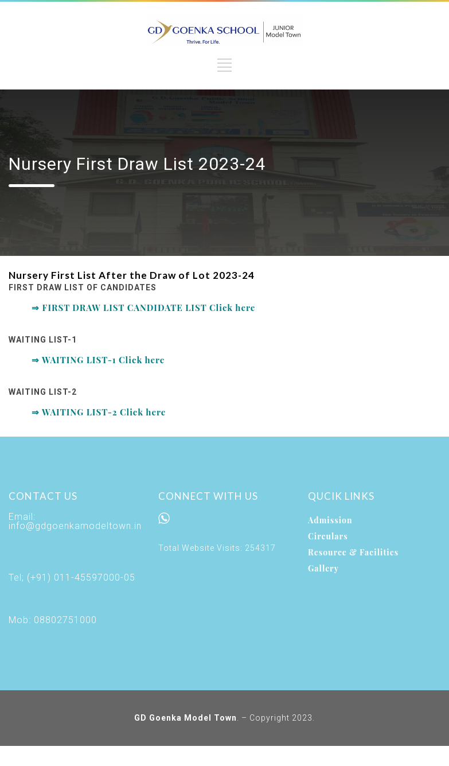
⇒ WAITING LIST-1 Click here (98, 359)
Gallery (323, 568)
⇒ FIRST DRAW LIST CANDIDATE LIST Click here (143, 307)
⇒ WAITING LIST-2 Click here (99, 412)
